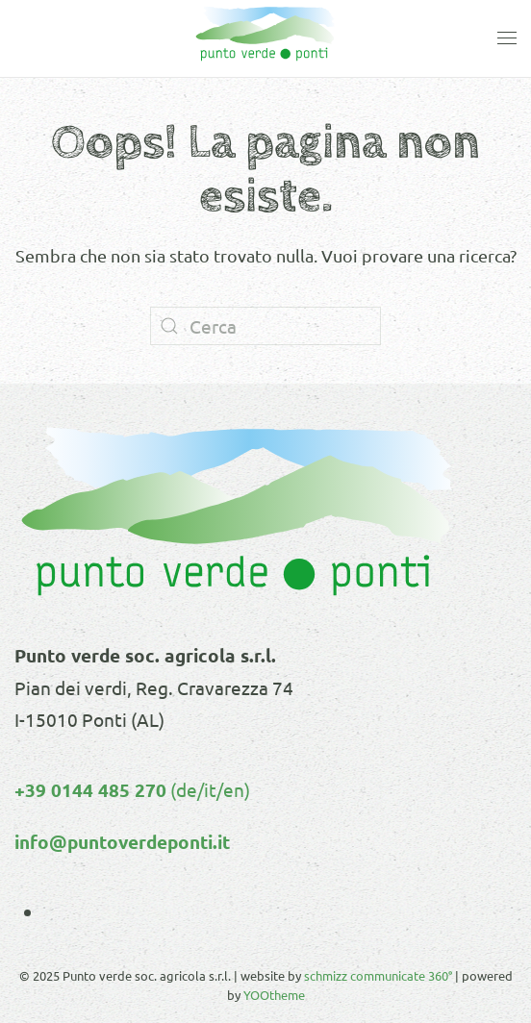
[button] (507, 38)
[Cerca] (265, 326)
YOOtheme (274, 994)
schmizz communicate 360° (378, 975)
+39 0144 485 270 (90, 790)
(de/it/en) (208, 789)
